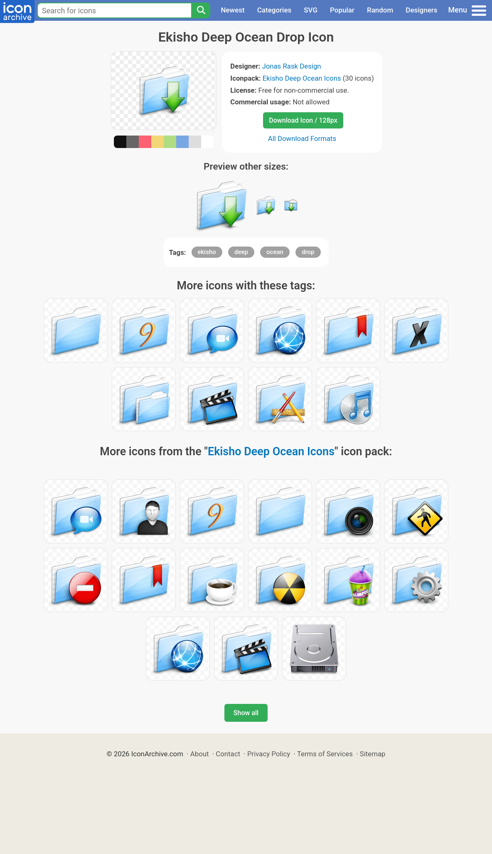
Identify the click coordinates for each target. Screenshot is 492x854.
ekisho (207, 252)
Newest (232, 10)
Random (380, 10)
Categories (274, 10)
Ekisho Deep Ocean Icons (302, 78)
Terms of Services (325, 754)
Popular (342, 10)
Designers (421, 10)
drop (308, 252)
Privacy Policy (268, 754)
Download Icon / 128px (303, 120)
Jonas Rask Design (291, 66)
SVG (310, 10)
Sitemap (373, 754)
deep (241, 252)
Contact (228, 754)
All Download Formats (302, 138)
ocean (274, 252)
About (199, 754)
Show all (246, 713)
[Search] (200, 10)
